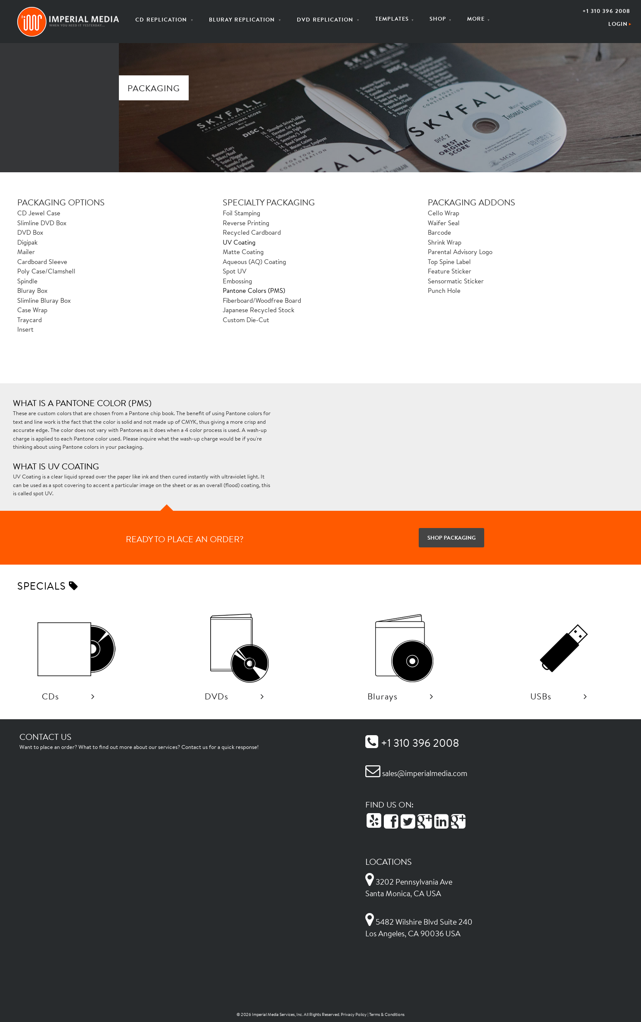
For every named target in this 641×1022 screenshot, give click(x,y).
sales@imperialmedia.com (416, 773)
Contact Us (45, 736)
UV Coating (239, 242)
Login (618, 24)
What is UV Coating (56, 466)
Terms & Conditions (387, 1014)
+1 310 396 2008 (606, 11)
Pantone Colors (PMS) (254, 290)
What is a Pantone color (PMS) (82, 402)
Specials (47, 586)
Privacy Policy (354, 1014)
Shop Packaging (451, 537)
